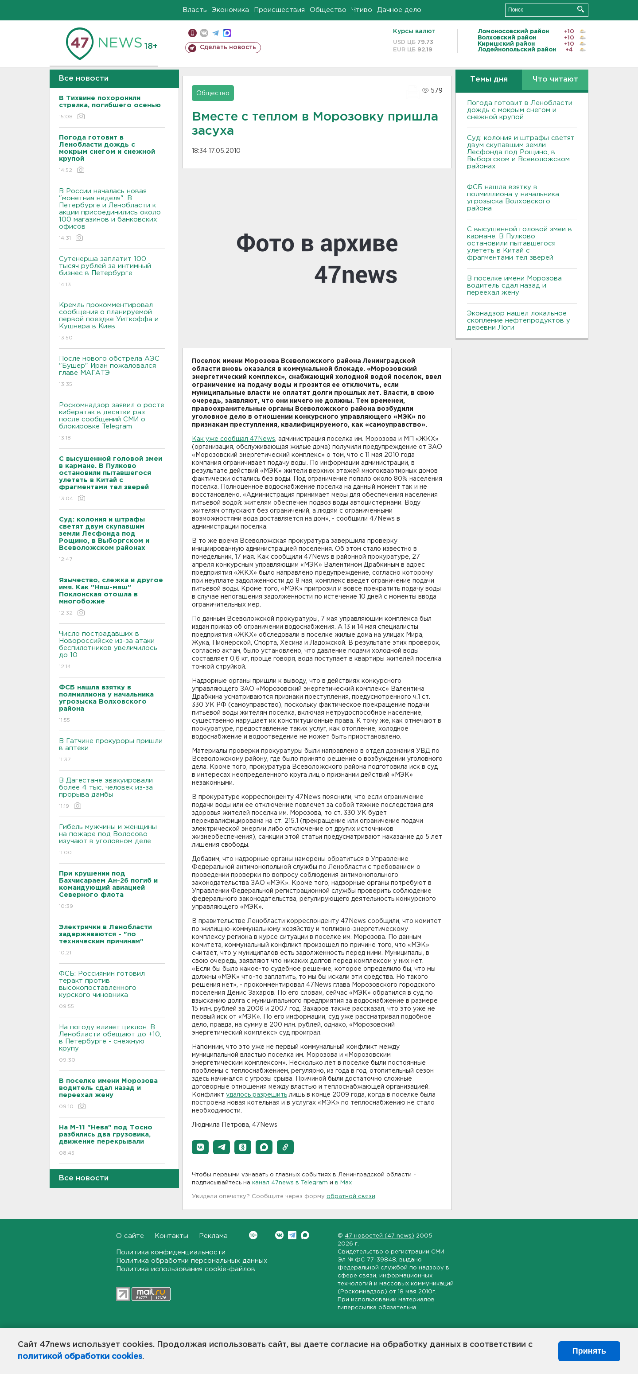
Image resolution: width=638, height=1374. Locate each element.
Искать (580, 9)
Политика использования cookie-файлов (185, 1269)
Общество (328, 10)
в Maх (343, 1182)
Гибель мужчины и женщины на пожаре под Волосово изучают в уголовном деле (112, 840)
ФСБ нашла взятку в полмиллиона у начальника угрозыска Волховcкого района (513, 197)
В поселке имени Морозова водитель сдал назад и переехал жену (514, 286)
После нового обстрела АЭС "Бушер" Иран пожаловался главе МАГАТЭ (112, 372)
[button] (200, 1147)
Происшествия (279, 10)
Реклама (213, 1236)
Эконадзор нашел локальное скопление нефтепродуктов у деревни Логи (518, 321)
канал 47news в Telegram (290, 1182)
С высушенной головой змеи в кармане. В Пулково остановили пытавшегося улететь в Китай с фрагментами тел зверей (519, 243)
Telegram (292, 1235)
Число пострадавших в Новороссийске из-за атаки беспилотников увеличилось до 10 (112, 650)
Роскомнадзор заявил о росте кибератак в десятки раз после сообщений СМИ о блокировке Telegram (112, 422)
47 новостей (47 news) (379, 1236)
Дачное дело (399, 10)
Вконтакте (253, 1235)
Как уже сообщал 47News (233, 439)
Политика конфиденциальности (171, 1252)
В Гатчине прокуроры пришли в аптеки (112, 750)
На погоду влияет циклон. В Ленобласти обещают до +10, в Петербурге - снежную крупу (112, 1044)
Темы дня (489, 79)
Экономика (230, 10)
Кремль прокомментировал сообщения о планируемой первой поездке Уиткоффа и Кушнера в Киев (112, 322)
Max (305, 1235)
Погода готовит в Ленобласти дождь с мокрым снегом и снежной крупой (519, 110)
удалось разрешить (256, 1095)
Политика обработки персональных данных (192, 1261)
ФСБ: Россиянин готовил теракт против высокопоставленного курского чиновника (112, 990)
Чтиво (361, 10)
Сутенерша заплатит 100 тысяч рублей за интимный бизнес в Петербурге (112, 272)
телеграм (215, 33)
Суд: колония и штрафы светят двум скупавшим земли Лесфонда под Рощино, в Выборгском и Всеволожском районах (521, 152)
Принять (589, 1351)
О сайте (130, 1236)
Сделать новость (228, 47)
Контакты (171, 1236)
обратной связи (351, 1196)
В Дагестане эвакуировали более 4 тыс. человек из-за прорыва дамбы (112, 794)
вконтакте (204, 33)
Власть (195, 10)
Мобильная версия (192, 33)
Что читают (555, 79)
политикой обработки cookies (80, 1356)
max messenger (227, 33)
